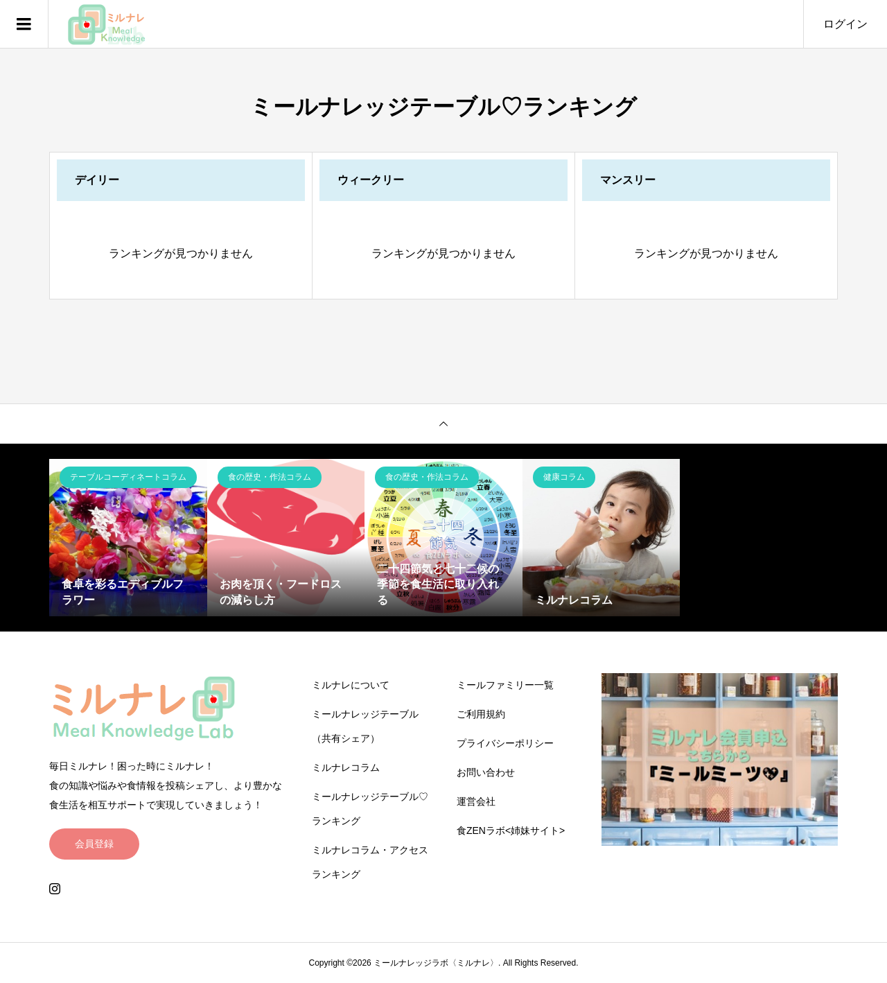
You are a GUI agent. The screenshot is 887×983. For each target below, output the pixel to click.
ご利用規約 (481, 714)
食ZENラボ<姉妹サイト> (511, 830)
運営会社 (476, 801)
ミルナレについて (350, 684)
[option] (128, 538)
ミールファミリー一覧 (505, 684)
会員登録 (94, 843)
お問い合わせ (486, 772)
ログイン (845, 24)
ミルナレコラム (346, 767)
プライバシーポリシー (505, 743)
